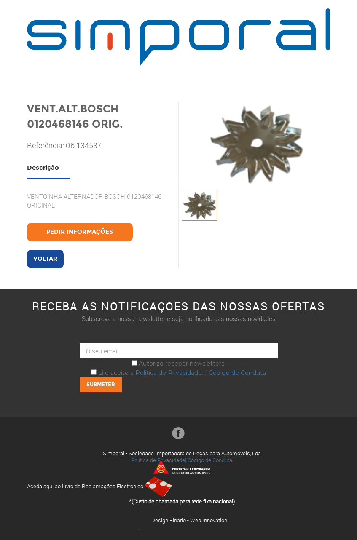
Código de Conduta (237, 373)
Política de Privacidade (168, 373)
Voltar (45, 258)
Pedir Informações (79, 231)
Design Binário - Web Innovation (189, 520)
